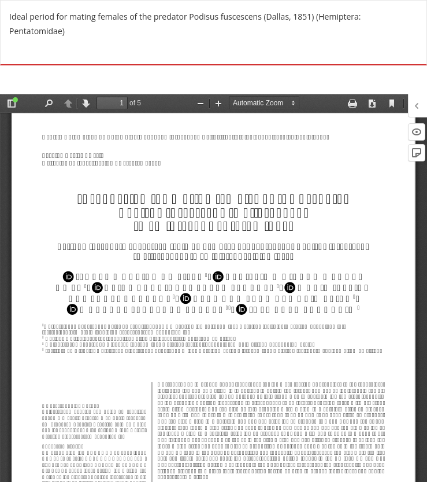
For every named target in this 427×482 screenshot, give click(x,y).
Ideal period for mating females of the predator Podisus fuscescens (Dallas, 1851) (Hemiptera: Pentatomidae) (185, 23)
